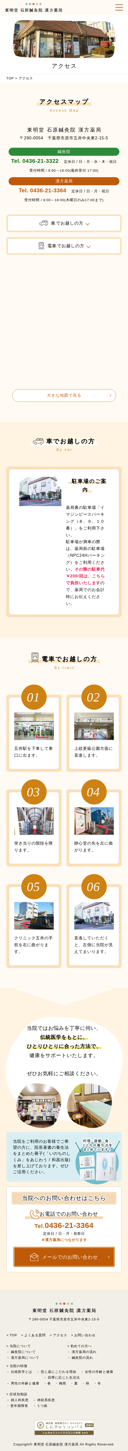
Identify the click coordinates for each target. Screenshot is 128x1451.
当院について (20, 1346)
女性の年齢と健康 (99, 1372)
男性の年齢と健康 (25, 1383)
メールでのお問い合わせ (64, 1257)
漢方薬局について (25, 1358)
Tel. (64, 1225)
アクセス (60, 1335)
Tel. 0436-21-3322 (35, 161)
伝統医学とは (21, 1372)
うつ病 (42, 1406)
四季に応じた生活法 (64, 1377)
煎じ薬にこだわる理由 (58, 1372)
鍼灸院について (23, 1352)
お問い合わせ (85, 1335)
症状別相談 (18, 1394)
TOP (10, 78)
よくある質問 (35, 1335)
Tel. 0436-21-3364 (42, 190)
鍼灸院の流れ (82, 1358)
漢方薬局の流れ (84, 1352)
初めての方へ (81, 1346)
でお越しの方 (61, 223)
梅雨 (62, 1383)
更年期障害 (19, 1406)
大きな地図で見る (64, 395)
